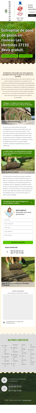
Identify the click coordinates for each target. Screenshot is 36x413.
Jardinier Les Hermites (6, 359)
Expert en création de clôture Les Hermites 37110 (32, 357)
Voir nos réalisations (9, 56)
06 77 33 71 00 (9, 16)
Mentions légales (27, 400)
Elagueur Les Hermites (15, 350)
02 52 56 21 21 (9, 6)
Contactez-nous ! (26, 56)
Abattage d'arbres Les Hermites (15, 358)
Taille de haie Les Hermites (6, 350)
